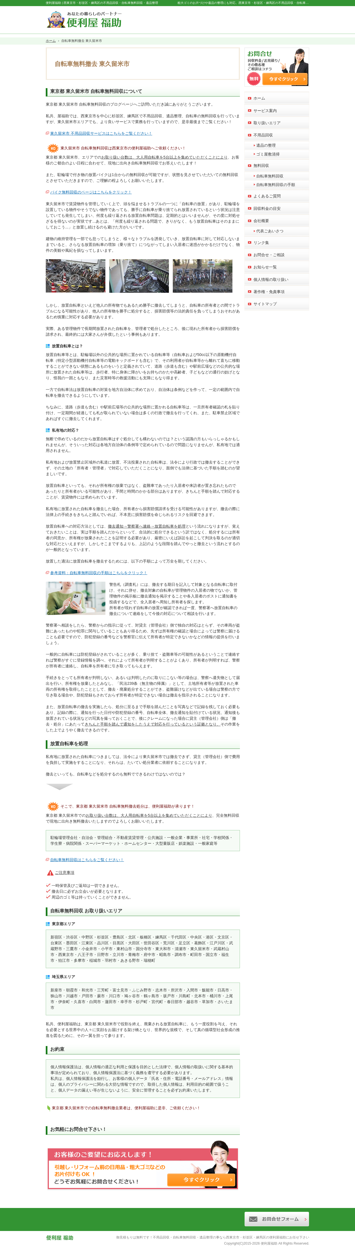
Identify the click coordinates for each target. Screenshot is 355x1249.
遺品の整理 (266, 145)
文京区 (223, 937)
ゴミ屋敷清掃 (268, 154)
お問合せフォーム (286, 18)
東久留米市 (200, 949)
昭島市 (165, 954)
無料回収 (261, 165)
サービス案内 (265, 110)
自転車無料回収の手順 (275, 184)
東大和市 (163, 949)
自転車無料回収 (269, 176)
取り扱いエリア (267, 123)
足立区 (184, 943)
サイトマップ (265, 304)
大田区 (134, 943)
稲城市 (95, 960)
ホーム (259, 98)
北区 (132, 937)
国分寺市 (143, 949)
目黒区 (118, 943)
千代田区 (178, 937)
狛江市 (64, 960)
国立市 (211, 954)
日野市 (103, 954)
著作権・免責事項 (269, 291)
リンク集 (261, 242)
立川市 (118, 954)
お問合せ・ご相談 (269, 255)
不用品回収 (263, 135)
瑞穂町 (149, 960)
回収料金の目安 (267, 208)
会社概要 (261, 220)
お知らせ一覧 (265, 267)
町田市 (196, 954)
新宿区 (56, 937)
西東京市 (66, 954)
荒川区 (169, 943)
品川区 (103, 943)
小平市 (107, 949)
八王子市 (85, 954)
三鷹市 (72, 949)
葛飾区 (200, 943)
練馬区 (161, 937)
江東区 (87, 943)
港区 (210, 937)
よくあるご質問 (267, 196)
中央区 (196, 937)
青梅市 (134, 954)
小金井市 (89, 949)
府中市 (149, 954)
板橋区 (145, 937)
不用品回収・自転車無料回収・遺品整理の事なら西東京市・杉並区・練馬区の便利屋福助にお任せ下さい (231, 1237)
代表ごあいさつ (269, 231)
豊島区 (118, 937)
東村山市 (124, 949)
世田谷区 (151, 943)
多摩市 (79, 960)
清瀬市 (180, 949)
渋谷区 (72, 937)
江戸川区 (217, 943)
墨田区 (72, 943)
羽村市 (110, 960)
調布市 (180, 954)
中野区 (87, 937)
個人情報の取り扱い (270, 279)
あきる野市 (130, 960)
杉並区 (103, 937)
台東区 (56, 943)
